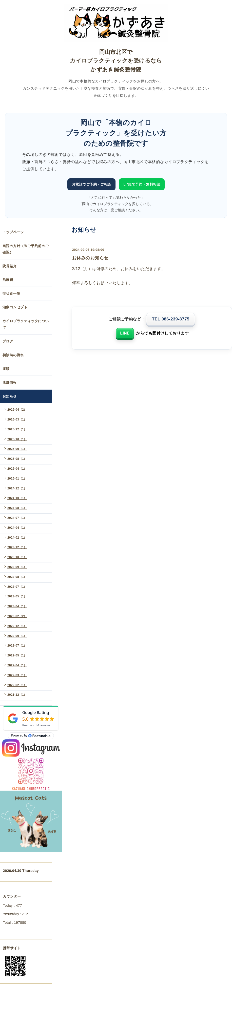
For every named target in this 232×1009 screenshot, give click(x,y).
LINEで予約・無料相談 (141, 184)
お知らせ (9, 396)
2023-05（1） (17, 596)
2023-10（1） (17, 557)
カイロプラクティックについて (25, 324)
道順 (6, 369)
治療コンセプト (14, 307)
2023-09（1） (17, 567)
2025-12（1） (17, 429)
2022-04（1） (17, 665)
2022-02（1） (17, 685)
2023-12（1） (17, 547)
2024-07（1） (17, 518)
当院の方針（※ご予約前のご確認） (25, 249)
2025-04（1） (17, 468)
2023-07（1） (17, 587)
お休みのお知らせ (90, 257)
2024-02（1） (17, 537)
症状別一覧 (11, 293)
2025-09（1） (17, 449)
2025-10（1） (17, 439)
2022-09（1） (17, 636)
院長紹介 (9, 266)
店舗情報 (9, 382)
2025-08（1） (17, 459)
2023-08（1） (17, 577)
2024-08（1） (17, 508)
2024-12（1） (17, 488)
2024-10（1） (17, 498)
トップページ (13, 232)
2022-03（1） (17, 675)
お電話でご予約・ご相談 (91, 184)
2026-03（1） (17, 419)
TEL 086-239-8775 (170, 318)
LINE (125, 333)
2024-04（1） (17, 527)
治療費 (7, 280)
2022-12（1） (17, 626)
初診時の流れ (13, 355)
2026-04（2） (17, 409)
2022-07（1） (17, 645)
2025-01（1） (17, 478)
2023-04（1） (17, 606)
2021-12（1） (17, 694)
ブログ (7, 341)
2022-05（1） (17, 655)
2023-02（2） (17, 616)
